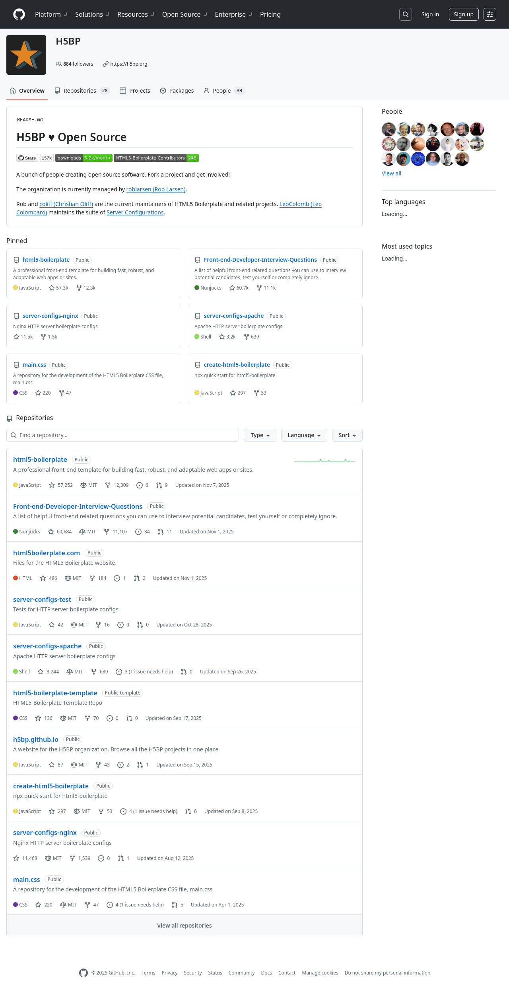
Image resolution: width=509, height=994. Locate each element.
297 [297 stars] (57, 811)
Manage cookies (320, 972)
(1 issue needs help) (151, 671)
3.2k (227, 336)
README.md (30, 120)
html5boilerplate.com (46, 553)
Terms (148, 972)
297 (238, 392)
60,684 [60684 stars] (60, 531)
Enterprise (234, 14)
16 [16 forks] (102, 624)
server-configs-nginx (45, 832)
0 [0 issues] (123, 624)
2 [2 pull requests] (140, 578)
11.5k (23, 336)
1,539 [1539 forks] (80, 858)
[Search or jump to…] (406, 14)
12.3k (85, 287)
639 (251, 336)
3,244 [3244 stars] (48, 671)
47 (65, 392)
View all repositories (184, 925)
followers (78, 63)
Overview (27, 90)
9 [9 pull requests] (162, 485)
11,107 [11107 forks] (115, 531)
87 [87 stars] (56, 764)
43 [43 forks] (102, 764)
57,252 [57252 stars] (61, 485)
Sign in (430, 14)
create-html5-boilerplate (51, 786)
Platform (52, 14)
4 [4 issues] (126, 811)
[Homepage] (19, 14)
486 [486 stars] (48, 578)
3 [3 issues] (122, 671)
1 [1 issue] (120, 578)
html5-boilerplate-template (55, 693)
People (224, 91)
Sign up (464, 14)
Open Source (185, 14)
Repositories (82, 91)
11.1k (266, 287)
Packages (177, 90)
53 (259, 392)
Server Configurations (135, 212)
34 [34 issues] (142, 531)
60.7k (239, 287)
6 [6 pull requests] (191, 811)
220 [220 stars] (43, 904)
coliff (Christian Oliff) (66, 204)
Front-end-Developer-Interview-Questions (77, 506)
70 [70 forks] (91, 718)
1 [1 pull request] (143, 764)
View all (391, 173)
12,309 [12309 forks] (117, 485)
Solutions (93, 14)
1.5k (48, 336)
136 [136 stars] (43, 718)
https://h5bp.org (128, 63)
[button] (260, 435)
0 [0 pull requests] (143, 624)
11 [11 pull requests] (164, 531)
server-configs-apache (47, 646)
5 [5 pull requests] (177, 904)
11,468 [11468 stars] (25, 858)
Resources (136, 14)
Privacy (170, 972)
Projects (135, 90)
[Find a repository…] (122, 435)
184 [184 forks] (98, 578)
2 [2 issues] (123, 764)
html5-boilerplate (40, 459)
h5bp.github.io (35, 739)
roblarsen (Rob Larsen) (156, 189)
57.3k (58, 287)
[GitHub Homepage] (83, 973)
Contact (286, 972)
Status (215, 972)
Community (242, 972)
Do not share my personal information (388, 972)
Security (193, 972)
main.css (26, 879)
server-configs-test (42, 599)
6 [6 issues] (142, 485)
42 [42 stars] (56, 624)
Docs (266, 972)
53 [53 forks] (105, 811)
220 (43, 392)
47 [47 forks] (91, 904)
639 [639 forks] (99, 671)
